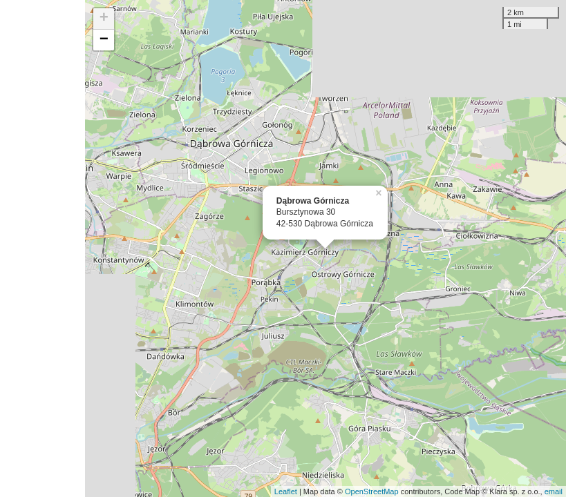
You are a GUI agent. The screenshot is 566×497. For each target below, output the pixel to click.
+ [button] (104, 18)
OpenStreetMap (372, 491)
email (554, 491)
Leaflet (285, 491)
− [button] (104, 40)
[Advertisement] (42, 248)
